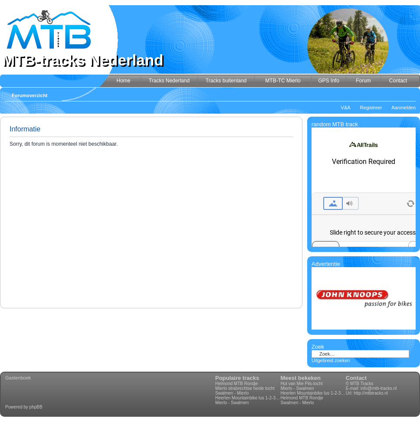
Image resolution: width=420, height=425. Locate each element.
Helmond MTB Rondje (236, 383)
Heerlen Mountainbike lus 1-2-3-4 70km (247, 398)
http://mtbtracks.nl (371, 393)
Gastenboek (18, 377)
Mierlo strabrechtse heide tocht (245, 388)
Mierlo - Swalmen (232, 402)
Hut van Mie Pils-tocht (301, 383)
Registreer (371, 107)
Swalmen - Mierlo (232, 393)
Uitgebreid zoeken (331, 360)
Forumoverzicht (30, 95)
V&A (346, 107)
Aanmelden (403, 107)
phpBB (36, 407)
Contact (356, 378)
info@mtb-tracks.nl (379, 388)
